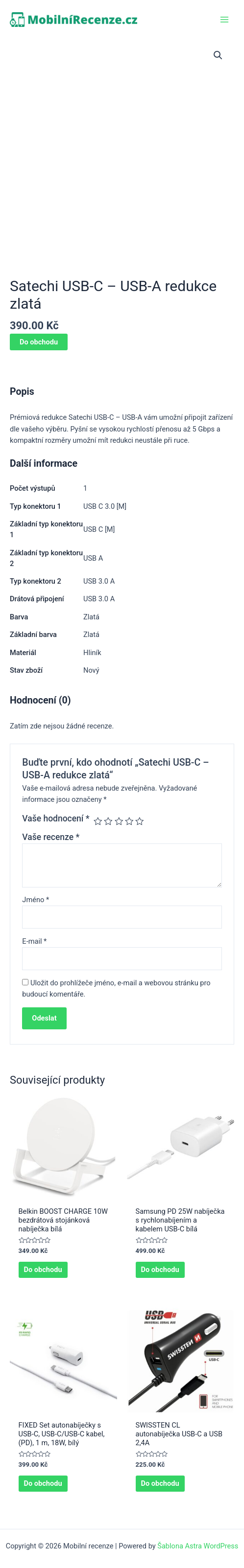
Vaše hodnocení (55, 818)
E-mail (34, 941)
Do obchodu (39, 342)
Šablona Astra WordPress (197, 1546)
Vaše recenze (50, 837)
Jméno (35, 899)
